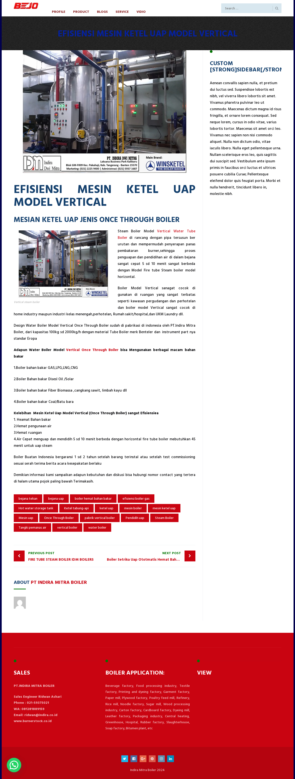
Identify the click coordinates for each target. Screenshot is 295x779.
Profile (58, 11)
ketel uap (106, 508)
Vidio (141, 11)
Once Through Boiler (59, 518)
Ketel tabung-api (76, 508)
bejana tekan (28, 498)
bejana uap (56, 498)
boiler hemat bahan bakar (93, 498)
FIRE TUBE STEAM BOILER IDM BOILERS (65, 556)
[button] (14, 765)
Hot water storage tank (36, 508)
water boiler (97, 527)
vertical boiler (67, 527)
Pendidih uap (135, 518)
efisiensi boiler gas (136, 498)
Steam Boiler (164, 518)
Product (81, 11)
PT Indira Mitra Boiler (59, 582)
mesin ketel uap (164, 508)
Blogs (102, 11)
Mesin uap (26, 518)
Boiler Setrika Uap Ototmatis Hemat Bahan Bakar (149, 556)
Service (122, 11)
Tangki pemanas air (32, 527)
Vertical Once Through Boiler (92, 350)
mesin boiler (133, 508)
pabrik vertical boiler (100, 518)
